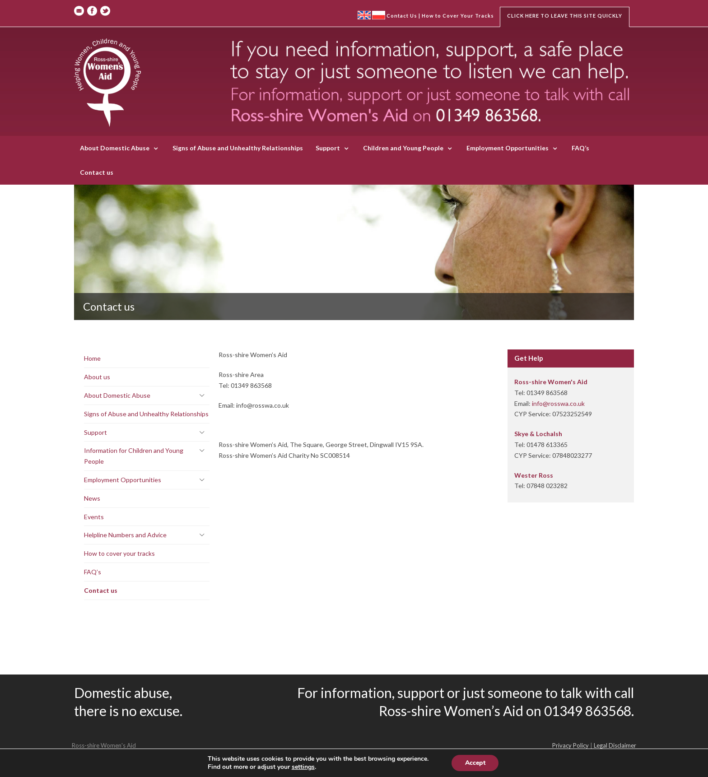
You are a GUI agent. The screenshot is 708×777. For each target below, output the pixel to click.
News (92, 498)
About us (97, 377)
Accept (475, 762)
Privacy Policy (570, 745)
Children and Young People (403, 148)
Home (92, 358)
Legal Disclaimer (615, 745)
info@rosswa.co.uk (558, 403)
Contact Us (402, 16)
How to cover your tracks (119, 553)
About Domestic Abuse (114, 148)
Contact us (96, 172)
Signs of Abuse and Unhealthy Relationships (237, 148)
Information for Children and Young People (133, 456)
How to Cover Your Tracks (458, 16)
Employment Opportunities (507, 148)
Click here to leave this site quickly (564, 16)
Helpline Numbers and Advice (125, 535)
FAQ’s (580, 148)
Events (94, 517)
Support (328, 148)
